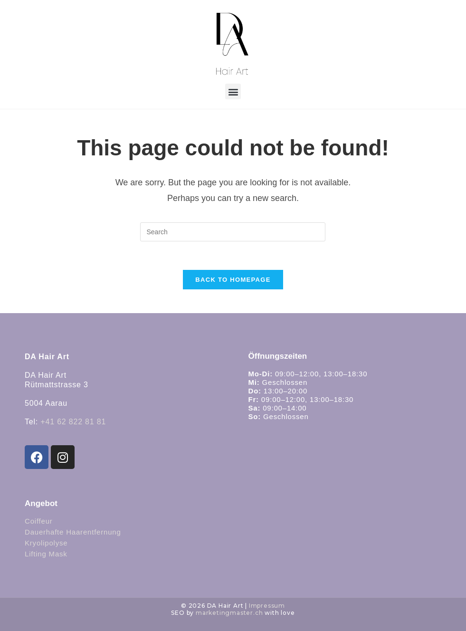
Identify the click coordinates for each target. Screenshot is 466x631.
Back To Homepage (232, 279)
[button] (233, 91)
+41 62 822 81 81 (73, 422)
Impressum (267, 605)
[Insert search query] (232, 231)
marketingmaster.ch (229, 612)
